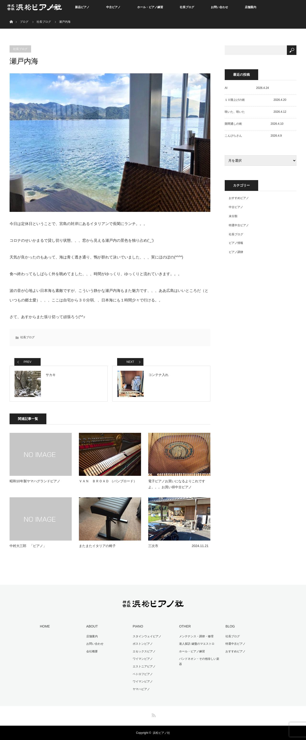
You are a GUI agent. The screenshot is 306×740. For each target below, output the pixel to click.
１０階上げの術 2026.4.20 (255, 100)
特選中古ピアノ (239, 225)
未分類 (233, 216)
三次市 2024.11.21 (178, 546)
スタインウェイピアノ (147, 636)
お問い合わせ (219, 7)
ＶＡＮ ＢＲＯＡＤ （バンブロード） (108, 481)
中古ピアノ (113, 7)
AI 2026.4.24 (247, 88)
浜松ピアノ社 (161, 733)
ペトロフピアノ (143, 674)
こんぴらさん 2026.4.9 (253, 135)
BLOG (230, 626)
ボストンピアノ (143, 643)
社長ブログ (187, 7)
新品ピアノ (82, 7)
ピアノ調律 (236, 252)
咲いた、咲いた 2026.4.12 (255, 111)
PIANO (138, 626)
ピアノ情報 (236, 243)
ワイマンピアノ (143, 658)
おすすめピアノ (239, 198)
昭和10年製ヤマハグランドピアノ (35, 481)
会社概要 (92, 651)
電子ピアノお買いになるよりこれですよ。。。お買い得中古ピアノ (176, 484)
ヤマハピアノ (141, 689)
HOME (45, 626)
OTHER (185, 626)
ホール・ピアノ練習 (150, 7)
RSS (153, 714)
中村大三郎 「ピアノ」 (28, 546)
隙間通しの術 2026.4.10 (254, 123)
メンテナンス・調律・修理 (196, 636)
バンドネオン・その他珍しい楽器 (199, 661)
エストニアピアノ (144, 666)
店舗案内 (250, 7)
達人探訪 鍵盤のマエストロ (196, 643)
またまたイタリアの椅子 (97, 546)
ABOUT (92, 626)
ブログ (24, 21)
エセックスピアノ (144, 651)
